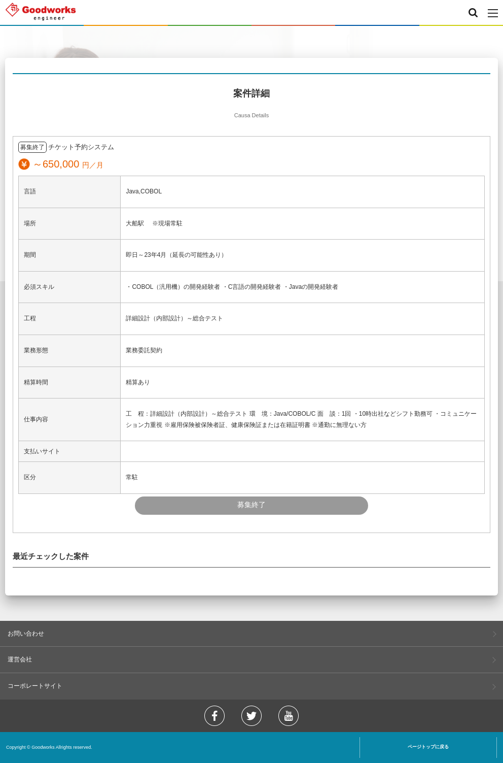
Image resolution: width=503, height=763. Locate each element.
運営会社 (20, 659)
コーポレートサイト (35, 685)
